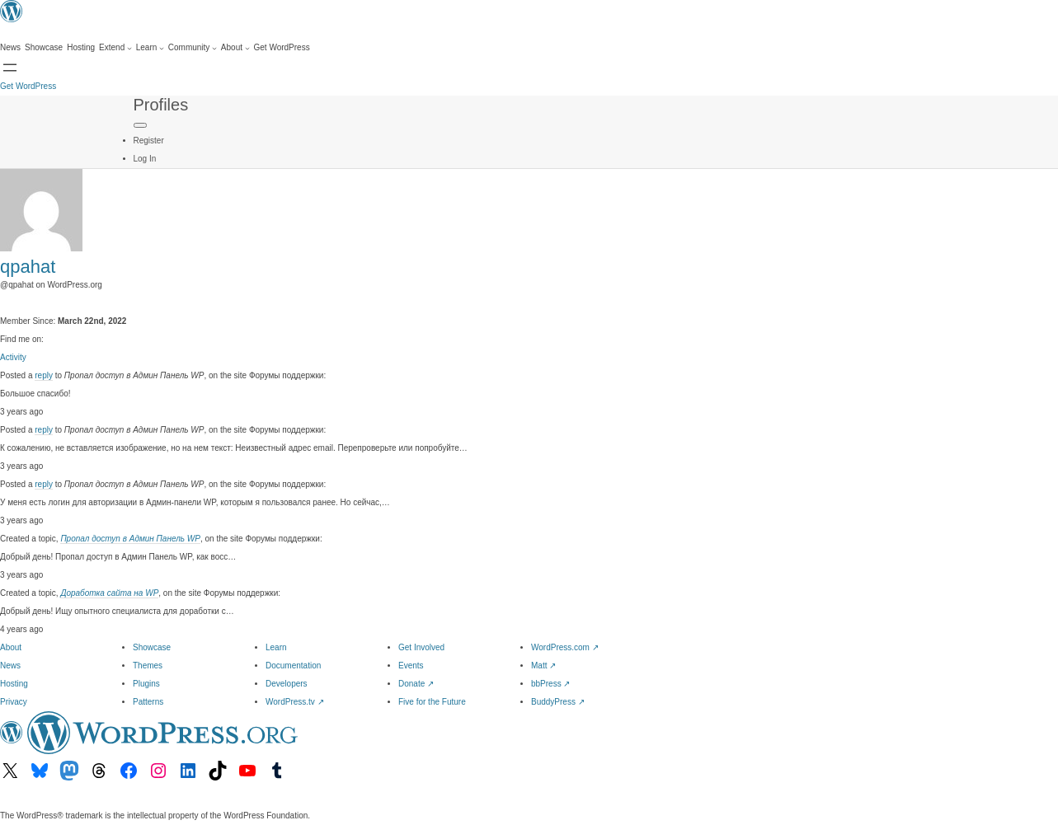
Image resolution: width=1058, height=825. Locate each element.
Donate (416, 683)
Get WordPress (28, 86)
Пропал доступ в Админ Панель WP (130, 538)
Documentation (293, 665)
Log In (145, 158)
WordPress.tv (295, 701)
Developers (287, 683)
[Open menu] (10, 67)
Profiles (161, 105)
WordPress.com (565, 647)
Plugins (146, 683)
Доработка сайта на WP (109, 593)
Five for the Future (432, 701)
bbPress (550, 683)
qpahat (27, 266)
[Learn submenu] (150, 48)
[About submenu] (235, 48)
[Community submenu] (192, 48)
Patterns (148, 701)
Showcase (152, 647)
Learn (276, 647)
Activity (13, 357)
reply (44, 375)
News (10, 665)
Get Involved (421, 647)
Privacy (13, 701)
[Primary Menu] (140, 125)
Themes (147, 665)
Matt (543, 665)
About (10, 647)
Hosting (14, 683)
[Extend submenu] (115, 48)
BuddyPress (558, 701)
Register (149, 140)
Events (411, 665)
